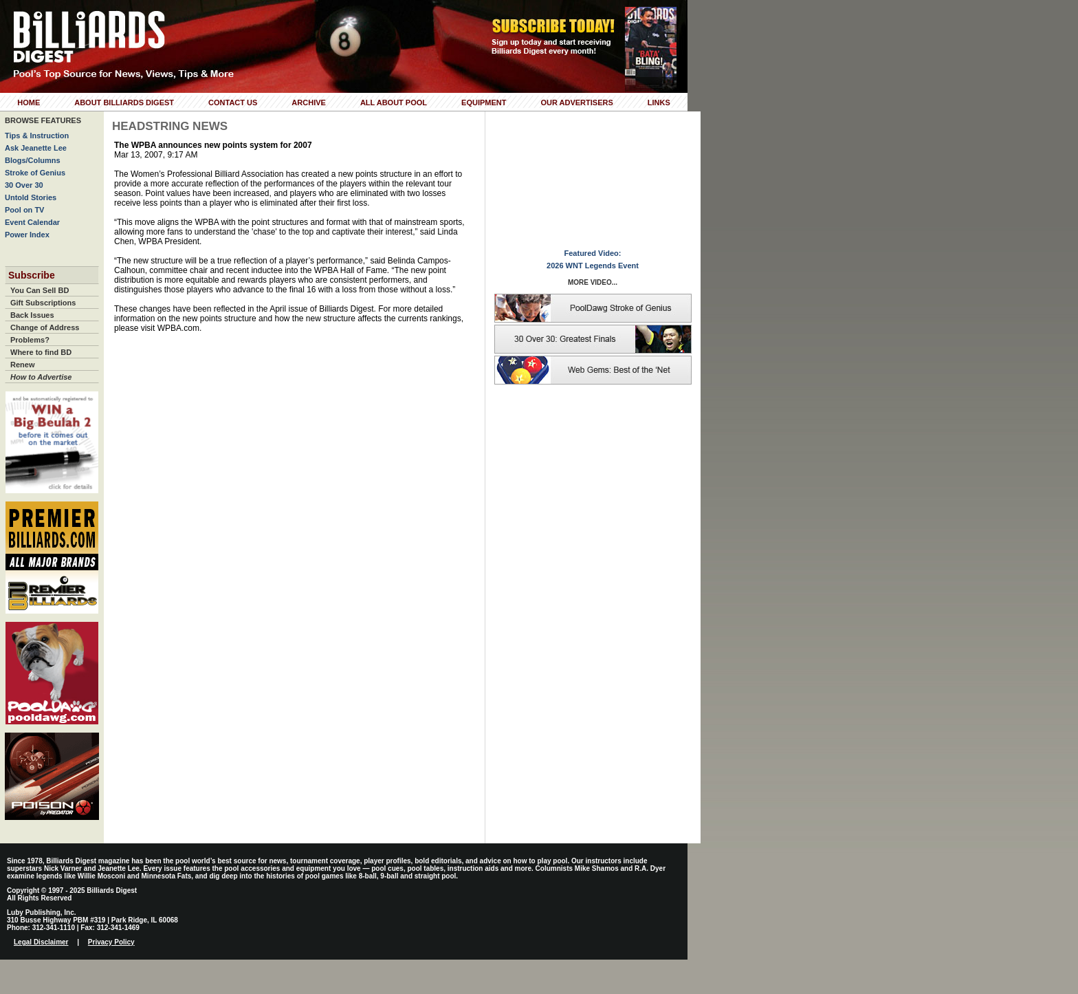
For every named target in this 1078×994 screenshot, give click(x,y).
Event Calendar (32, 222)
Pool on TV (24, 210)
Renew (22, 364)
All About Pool (393, 102)
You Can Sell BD (39, 290)
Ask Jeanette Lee (36, 148)
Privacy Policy (111, 942)
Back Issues (32, 315)
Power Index (27, 234)
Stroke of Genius (35, 173)
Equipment (483, 102)
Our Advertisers (576, 102)
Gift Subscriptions (43, 303)
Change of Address (44, 327)
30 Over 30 (24, 185)
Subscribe (31, 275)
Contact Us (232, 102)
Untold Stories (30, 197)
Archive (309, 102)
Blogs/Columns (32, 160)
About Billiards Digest (124, 102)
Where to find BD (41, 352)
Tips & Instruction (37, 135)
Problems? (30, 340)
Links (659, 102)
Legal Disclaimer (41, 942)
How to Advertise (41, 377)
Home (28, 102)
